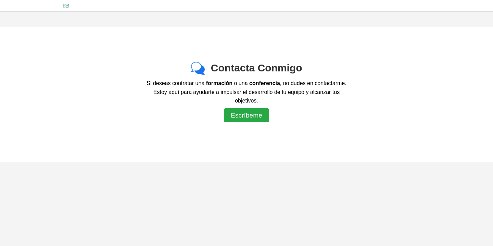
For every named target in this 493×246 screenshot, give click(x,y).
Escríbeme (246, 115)
